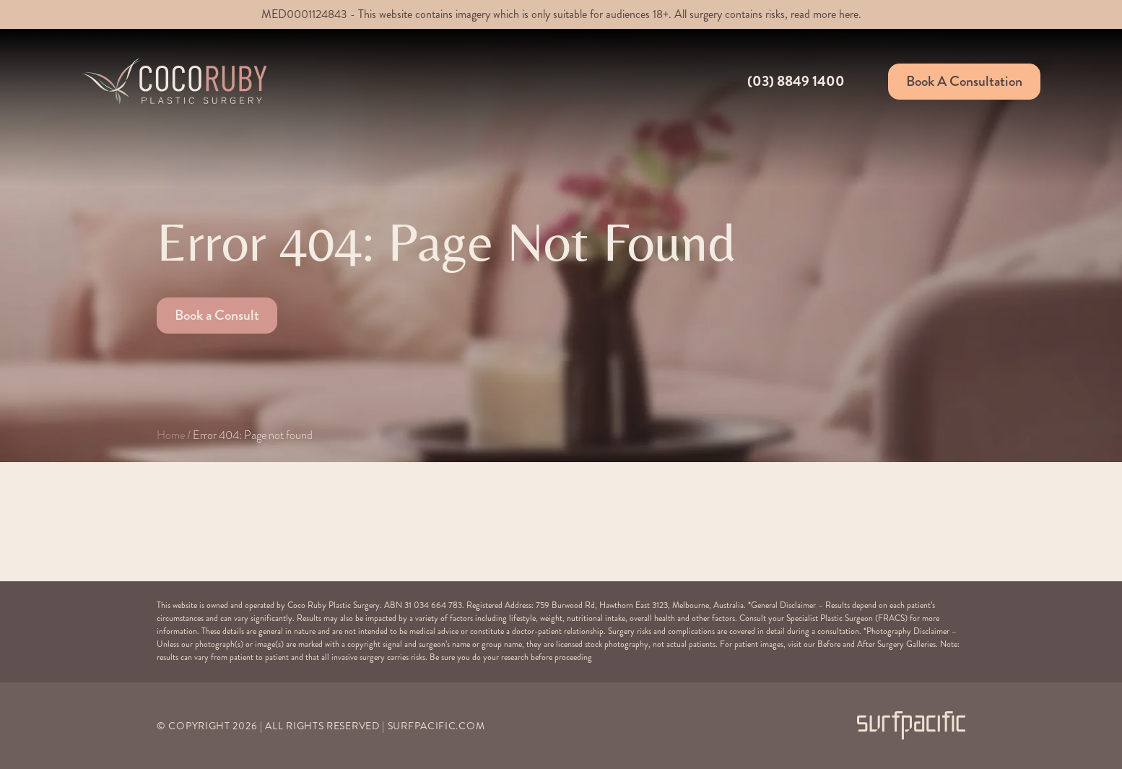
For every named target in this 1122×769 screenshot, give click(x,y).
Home (171, 435)
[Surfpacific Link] (911, 725)
